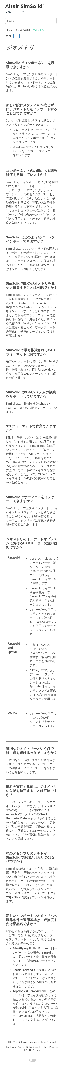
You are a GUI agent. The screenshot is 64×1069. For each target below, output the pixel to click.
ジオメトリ (38, 30)
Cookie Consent (32, 1050)
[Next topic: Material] (10, 36)
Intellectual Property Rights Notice (22, 1047)
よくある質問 (22, 30)
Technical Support (49, 1047)
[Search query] (31, 21)
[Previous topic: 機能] (7, 36)
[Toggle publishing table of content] (16, 36)
